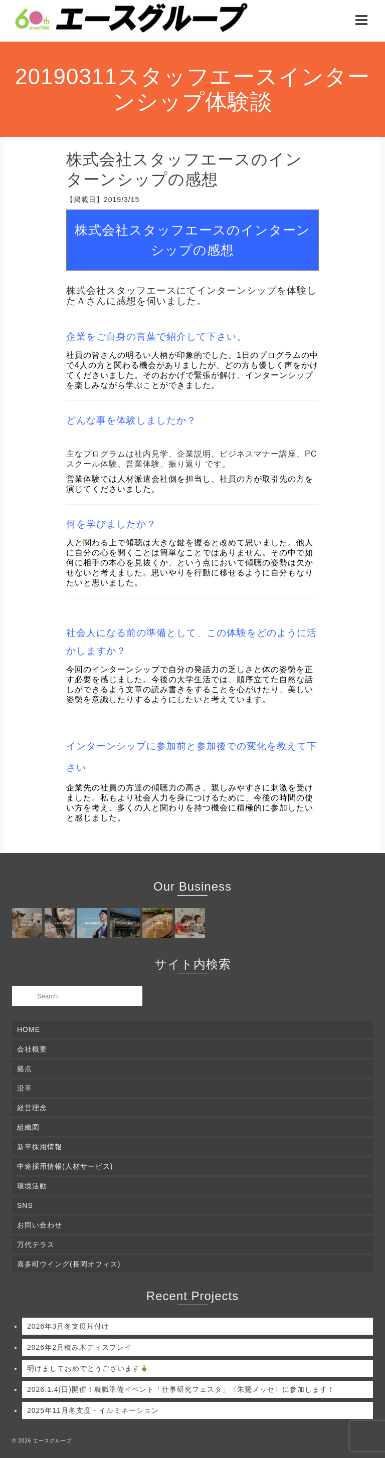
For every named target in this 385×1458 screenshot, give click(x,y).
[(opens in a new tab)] (28, 923)
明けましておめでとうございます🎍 (88, 1368)
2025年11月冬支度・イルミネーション (93, 1410)
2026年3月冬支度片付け (68, 1326)
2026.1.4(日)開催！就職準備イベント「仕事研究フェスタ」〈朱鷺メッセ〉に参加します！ (181, 1389)
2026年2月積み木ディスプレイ (79, 1347)
